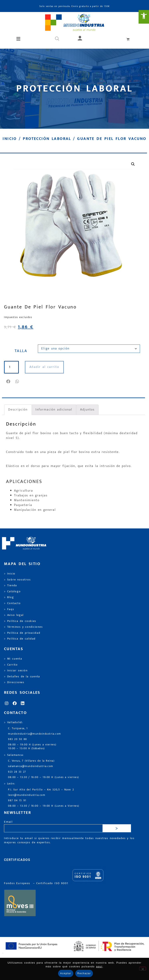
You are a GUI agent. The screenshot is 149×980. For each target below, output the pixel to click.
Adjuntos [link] (87, 409)
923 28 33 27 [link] (17, 772)
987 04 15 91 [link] (17, 800)
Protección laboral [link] (47, 138)
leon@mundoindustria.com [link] (26, 795)
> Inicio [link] (9, 573)
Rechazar (84, 973)
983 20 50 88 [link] (17, 739)
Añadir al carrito (42, 367)
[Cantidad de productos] (10, 367)
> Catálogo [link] (12, 591)
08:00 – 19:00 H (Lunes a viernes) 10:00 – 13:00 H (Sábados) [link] (32, 747)
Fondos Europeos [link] (18, 883)
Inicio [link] (10, 138)
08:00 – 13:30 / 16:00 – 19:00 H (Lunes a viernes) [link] (43, 777)
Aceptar (65, 973)
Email (8, 822)
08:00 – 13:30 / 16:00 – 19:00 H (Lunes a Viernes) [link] (43, 806)
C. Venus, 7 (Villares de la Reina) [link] (31, 761)
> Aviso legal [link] (14, 615)
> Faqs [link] (9, 609)
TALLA (21, 351)
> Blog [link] (9, 597)
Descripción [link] (18, 409)
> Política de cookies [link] (20, 621)
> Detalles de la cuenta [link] (22, 676)
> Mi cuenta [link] (13, 658)
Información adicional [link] (53, 409)
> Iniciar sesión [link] (15, 670)
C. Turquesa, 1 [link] (18, 728)
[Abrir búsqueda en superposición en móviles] (57, 39)
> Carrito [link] (11, 664)
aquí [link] (99, 966)
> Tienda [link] (10, 585)
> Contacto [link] (12, 603)
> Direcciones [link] (14, 682)
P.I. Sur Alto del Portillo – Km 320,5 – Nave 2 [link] (41, 790)
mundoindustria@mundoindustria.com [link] (34, 734)
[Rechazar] (142, 968)
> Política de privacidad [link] (22, 633)
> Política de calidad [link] (20, 638)
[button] (18, 39)
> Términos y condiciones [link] (23, 627)
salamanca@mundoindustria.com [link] (30, 766)
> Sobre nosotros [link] (17, 579)
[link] (144, 17)
